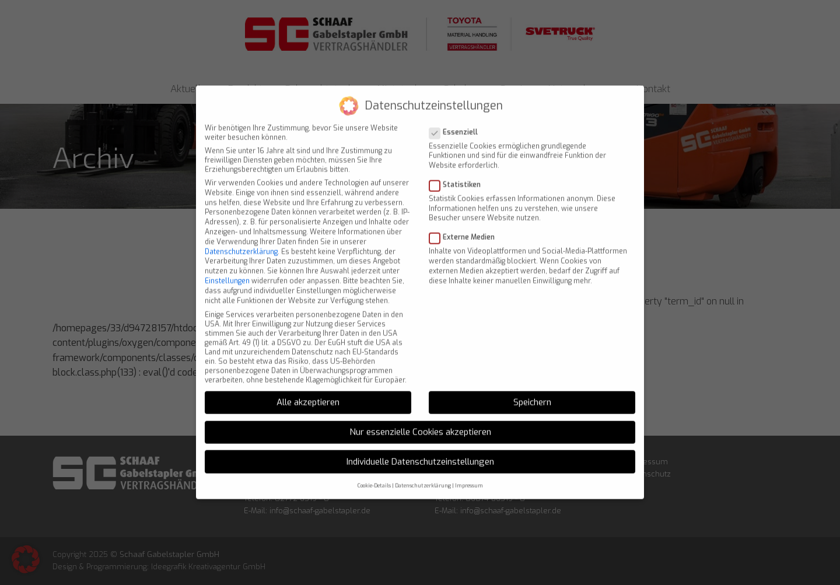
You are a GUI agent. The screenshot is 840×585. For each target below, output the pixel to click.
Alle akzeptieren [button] (308, 386)
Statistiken (458, 168)
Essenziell (457, 116)
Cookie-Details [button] (374, 469)
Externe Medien (465, 221)
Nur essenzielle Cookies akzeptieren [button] (420, 416)
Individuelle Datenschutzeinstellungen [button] (420, 445)
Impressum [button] (469, 469)
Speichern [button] (532, 386)
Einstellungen (227, 264)
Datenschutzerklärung (241, 235)
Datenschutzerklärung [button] (423, 469)
